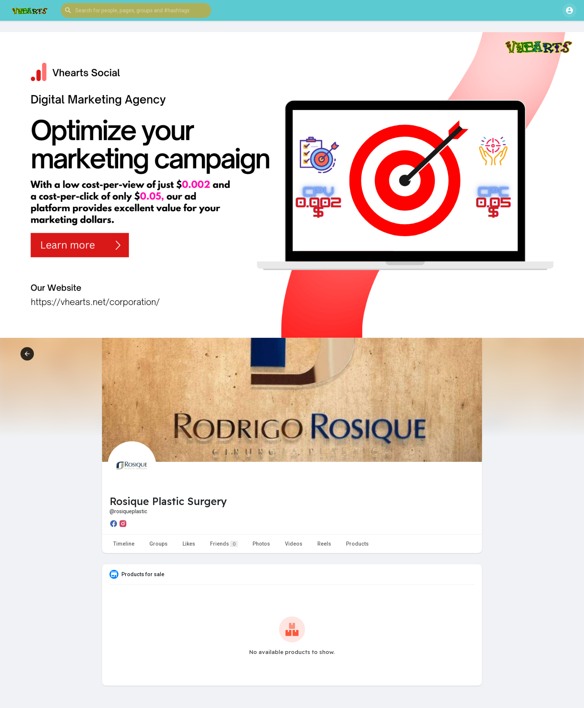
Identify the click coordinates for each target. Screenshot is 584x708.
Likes (188, 544)
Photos (261, 544)
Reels (324, 544)
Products (357, 544)
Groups (158, 544)
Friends (224, 544)
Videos (293, 544)
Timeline (123, 544)
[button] (136, 10)
